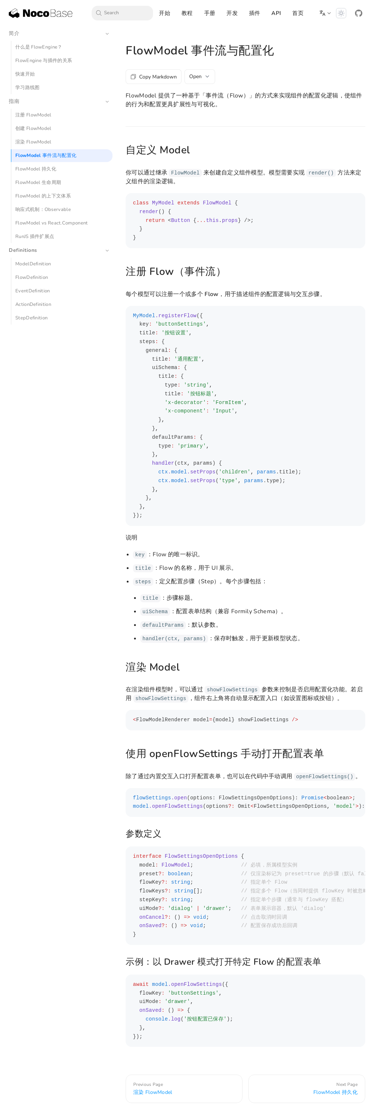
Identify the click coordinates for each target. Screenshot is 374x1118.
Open (199, 76)
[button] (325, 13)
